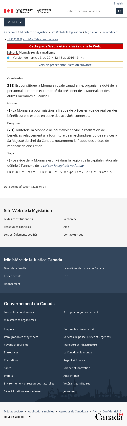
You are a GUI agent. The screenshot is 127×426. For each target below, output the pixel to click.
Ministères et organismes (20, 320)
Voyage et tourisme (16, 344)
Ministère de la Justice (34, 32)
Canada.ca (10, 32)
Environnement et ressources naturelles (29, 383)
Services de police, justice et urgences (87, 337)
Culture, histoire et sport (79, 329)
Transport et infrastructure (81, 344)
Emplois (9, 329)
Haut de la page (17, 417)
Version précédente (52, 65)
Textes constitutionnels (18, 219)
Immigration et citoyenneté (21, 337)
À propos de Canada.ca (73, 411)
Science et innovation (77, 368)
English (118, 3)
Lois (66, 276)
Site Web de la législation (66, 32)
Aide (66, 227)
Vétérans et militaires (77, 383)
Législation (92, 32)
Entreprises (11, 352)
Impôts (8, 376)
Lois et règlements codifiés (21, 234)
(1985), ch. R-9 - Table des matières (32, 39)
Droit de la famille (15, 268)
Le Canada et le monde (78, 352)
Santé (7, 368)
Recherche (70, 219)
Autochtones (72, 376)
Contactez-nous (73, 234)
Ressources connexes (17, 227)
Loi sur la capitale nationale (63, 165)
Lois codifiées (110, 32)
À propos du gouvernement (81, 312)
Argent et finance (74, 360)
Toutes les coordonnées (19, 312)
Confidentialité (112, 411)
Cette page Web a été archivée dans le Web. (65, 46)
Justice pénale (12, 276)
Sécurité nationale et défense (22, 391)
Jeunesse (69, 391)
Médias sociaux (13, 411)
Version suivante (80, 65)
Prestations (11, 360)
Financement (12, 284)
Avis (95, 411)
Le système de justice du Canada (84, 268)
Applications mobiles (41, 411)
